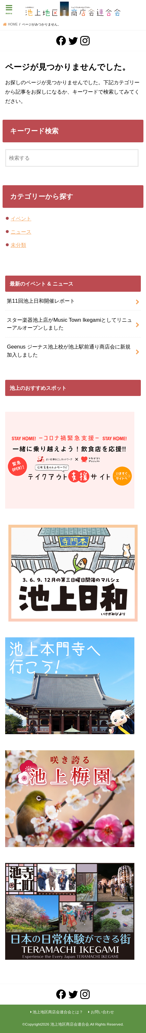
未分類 (18, 245)
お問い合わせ (102, 1012)
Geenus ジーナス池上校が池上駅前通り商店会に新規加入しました (68, 351)
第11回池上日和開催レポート (41, 301)
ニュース (21, 232)
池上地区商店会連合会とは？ (58, 1012)
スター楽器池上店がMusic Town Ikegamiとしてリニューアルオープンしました (69, 324)
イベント (21, 218)
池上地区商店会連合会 (69, 1024)
